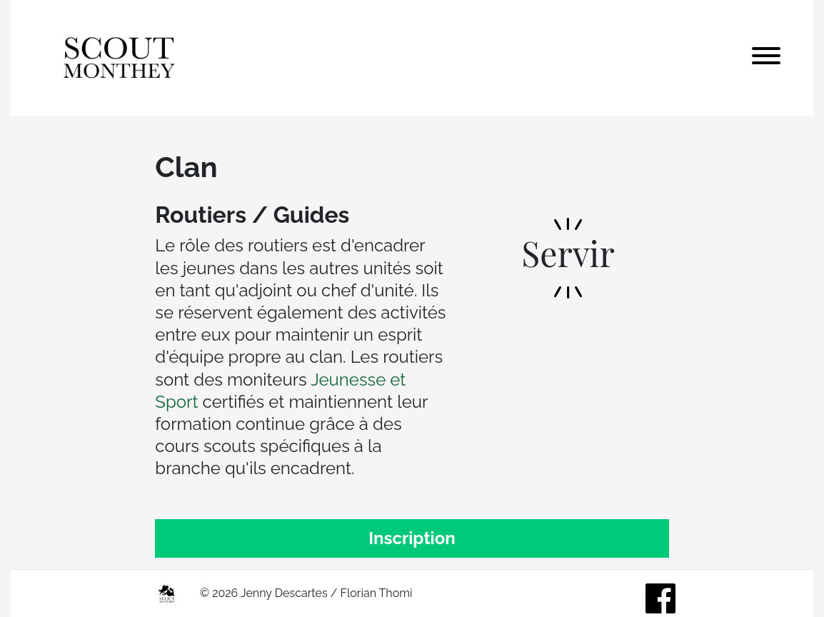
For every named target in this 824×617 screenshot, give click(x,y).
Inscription (412, 538)
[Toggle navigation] (766, 57)
